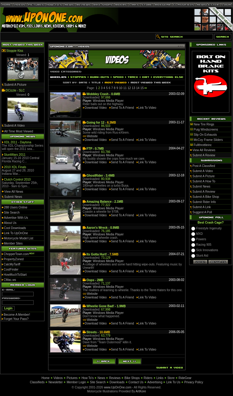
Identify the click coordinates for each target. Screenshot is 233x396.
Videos (58, 378)
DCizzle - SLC (15, 90)
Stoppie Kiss (14, 50)
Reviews (114, 378)
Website (92, 136)
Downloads (117, 382)
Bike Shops (132, 378)
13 (133, 88)
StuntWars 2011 (14, 154)
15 (142, 88)
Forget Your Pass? (16, 319)
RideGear (185, 378)
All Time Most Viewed (18, 131)
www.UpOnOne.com (117, 387)
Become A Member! (17, 314)
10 (120, 88)
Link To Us (173, 382)
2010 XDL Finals (15, 167)
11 (124, 88)
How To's (87, 378)
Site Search (98, 382)
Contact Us (136, 382)
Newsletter (55, 382)
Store (171, 378)
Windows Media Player (108, 100)
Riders (148, 378)
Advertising (154, 382)
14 (137, 88)
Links (159, 378)
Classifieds (37, 382)
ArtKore (141, 391)
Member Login (76, 382)
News (101, 378)
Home (45, 378)
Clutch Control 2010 (17, 179)
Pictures (72, 378)
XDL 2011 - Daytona (17, 142)
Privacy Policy (193, 382)
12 (129, 88)
